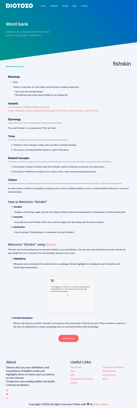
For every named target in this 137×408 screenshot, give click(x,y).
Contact (84, 6)
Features (54, 6)
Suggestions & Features (82, 379)
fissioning (49, 110)
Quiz (73, 371)
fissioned (38, 110)
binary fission (61, 110)
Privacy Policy (109, 375)
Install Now (68, 338)
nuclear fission (92, 110)
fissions (29, 110)
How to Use (76, 367)
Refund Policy (109, 371)
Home (43, 6)
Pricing (65, 6)
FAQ (72, 375)
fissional (20, 110)
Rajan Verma (101, 404)
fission (11, 110)
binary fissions (76, 110)
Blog (74, 6)
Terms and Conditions (113, 367)
